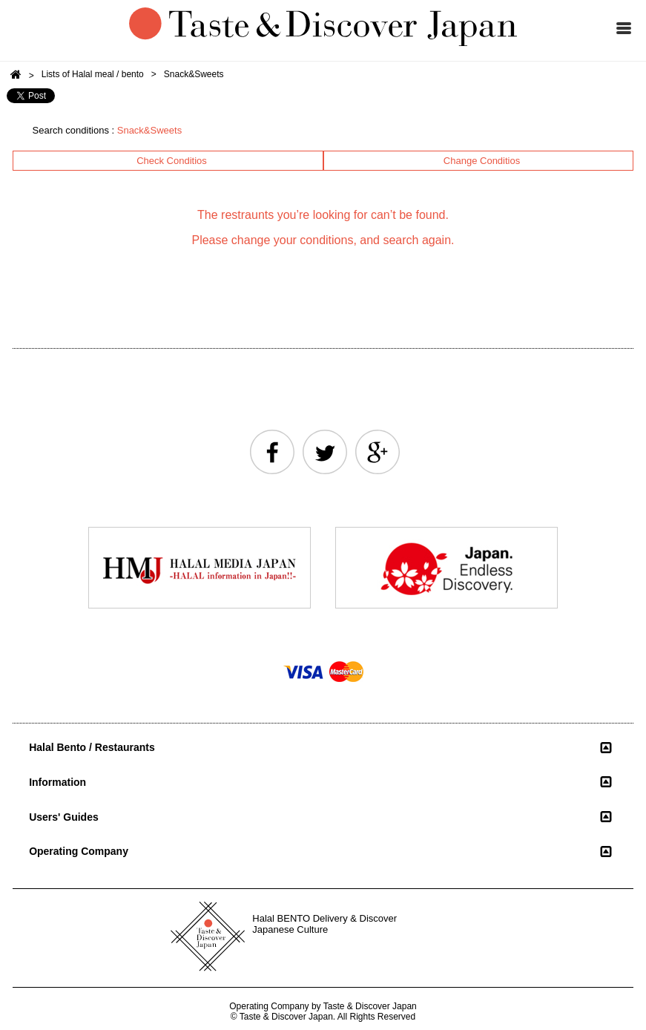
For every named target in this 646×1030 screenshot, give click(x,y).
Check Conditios (171, 160)
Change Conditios (482, 160)
